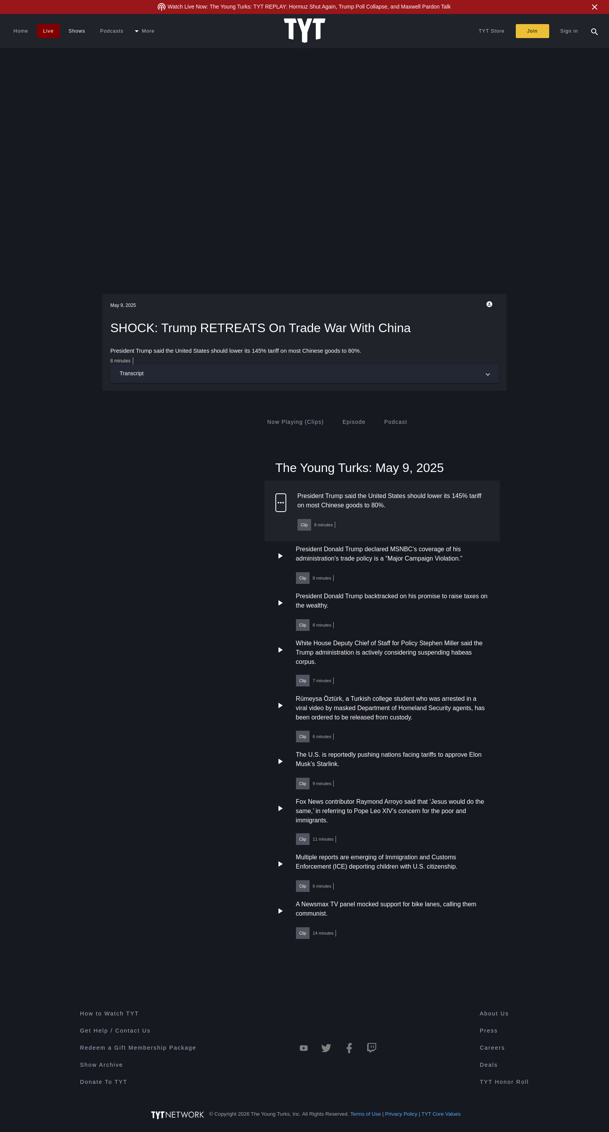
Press (489, 1031)
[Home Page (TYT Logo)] (304, 31)
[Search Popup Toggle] (594, 31)
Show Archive (101, 1065)
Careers (492, 1048)
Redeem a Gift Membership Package (138, 1048)
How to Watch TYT (109, 1013)
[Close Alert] (594, 7)
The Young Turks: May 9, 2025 (359, 467)
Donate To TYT (103, 1082)
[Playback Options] (490, 304)
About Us (494, 1013)
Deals (489, 1065)
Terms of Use (365, 1114)
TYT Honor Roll (504, 1082)
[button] (304, 373)
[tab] (295, 422)
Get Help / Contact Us (115, 1031)
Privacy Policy (401, 1114)
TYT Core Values (441, 1114)
